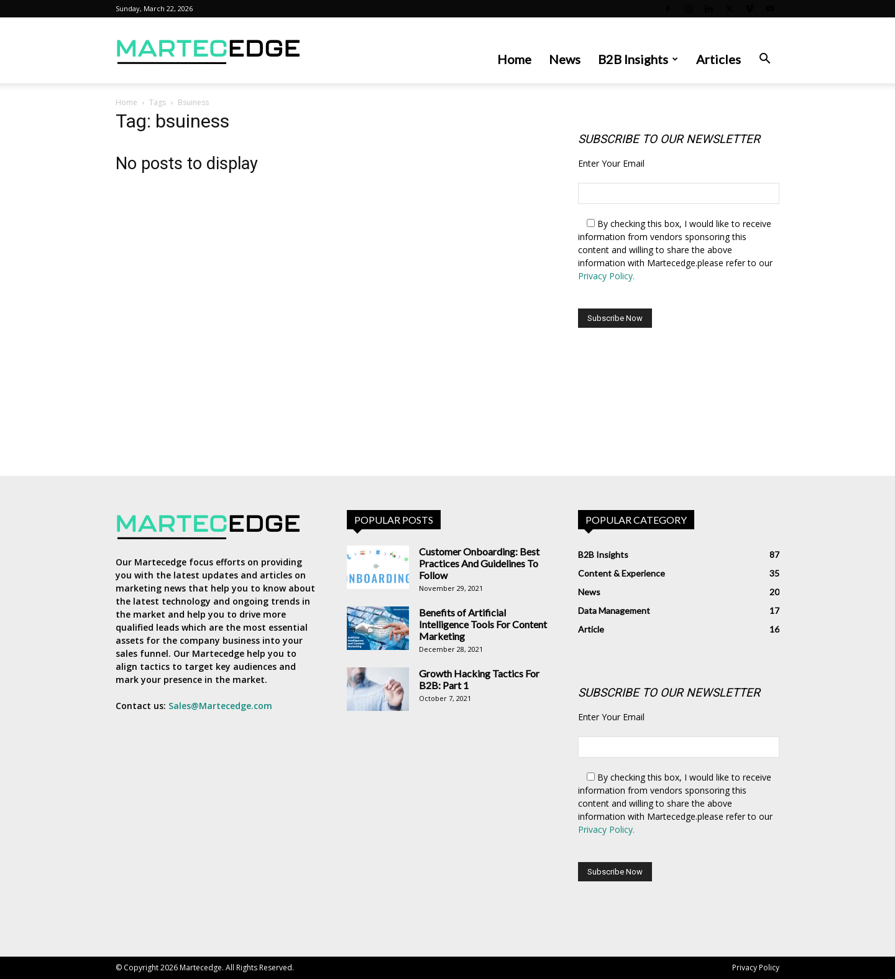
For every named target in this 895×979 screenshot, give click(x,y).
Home (514, 59)
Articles (718, 59)
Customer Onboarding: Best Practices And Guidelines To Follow (479, 563)
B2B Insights (638, 59)
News (565, 59)
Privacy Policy (755, 967)
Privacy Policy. (606, 276)
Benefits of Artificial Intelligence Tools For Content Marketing (483, 624)
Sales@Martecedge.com (220, 706)
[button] (764, 60)
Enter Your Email (611, 163)
